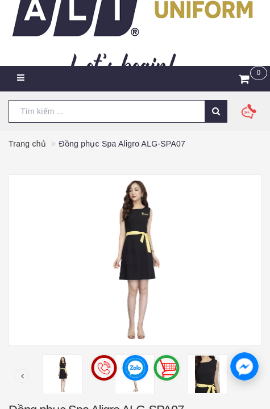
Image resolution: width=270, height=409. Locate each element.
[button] (244, 366)
